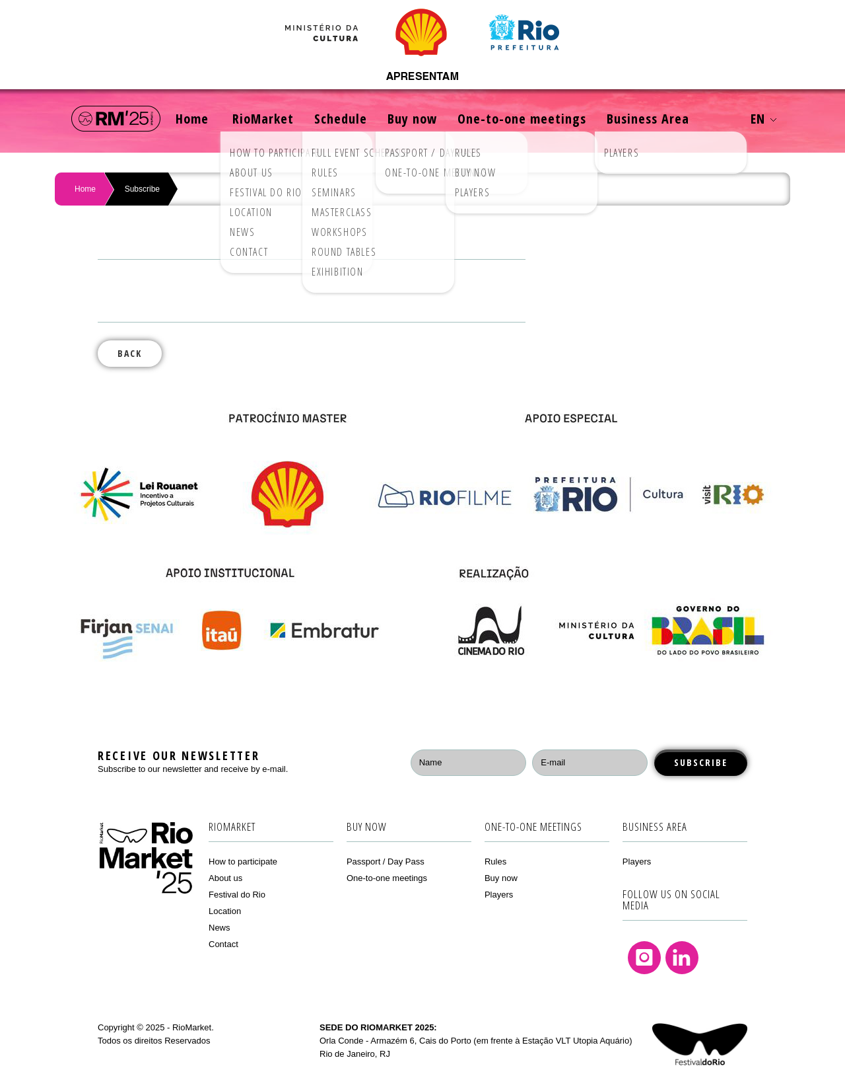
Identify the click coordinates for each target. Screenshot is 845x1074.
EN (763, 119)
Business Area (648, 119)
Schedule (340, 119)
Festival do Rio (237, 895)
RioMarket (263, 119)
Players (499, 895)
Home (192, 119)
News (219, 928)
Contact (223, 944)
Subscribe (142, 189)
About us (225, 878)
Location (225, 911)
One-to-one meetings (521, 119)
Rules (495, 861)
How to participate (243, 861)
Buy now (412, 119)
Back (130, 353)
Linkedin (681, 957)
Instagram (644, 957)
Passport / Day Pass (385, 861)
